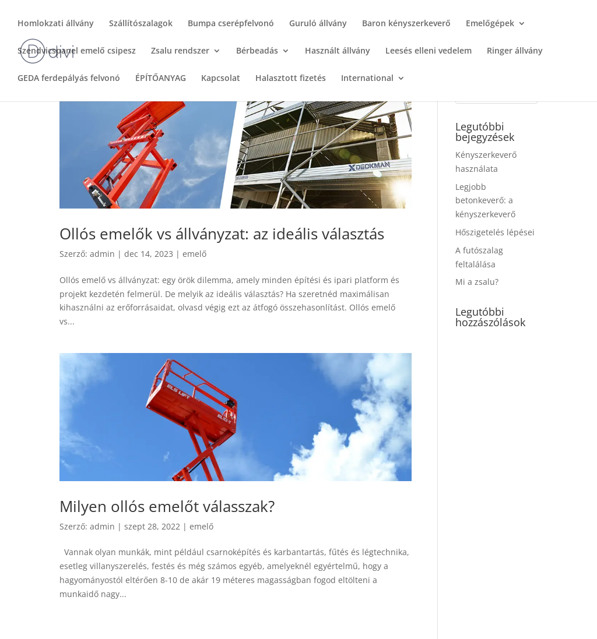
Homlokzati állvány (55, 24)
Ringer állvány (515, 51)
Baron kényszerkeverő (406, 24)
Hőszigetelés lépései (495, 232)
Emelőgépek (490, 24)
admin (102, 253)
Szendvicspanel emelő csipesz (76, 51)
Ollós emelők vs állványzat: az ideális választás (221, 233)
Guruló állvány (318, 24)
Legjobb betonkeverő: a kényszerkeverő (485, 200)
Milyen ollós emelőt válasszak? (167, 506)
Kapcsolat (220, 78)
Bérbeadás (257, 51)
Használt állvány (337, 51)
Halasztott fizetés (290, 78)
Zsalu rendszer (180, 51)
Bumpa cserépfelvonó (231, 24)
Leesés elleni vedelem (428, 51)
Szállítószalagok (141, 24)
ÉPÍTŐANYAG (160, 78)
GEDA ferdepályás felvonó (68, 78)
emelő (194, 253)
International (367, 78)
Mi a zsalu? (476, 281)
